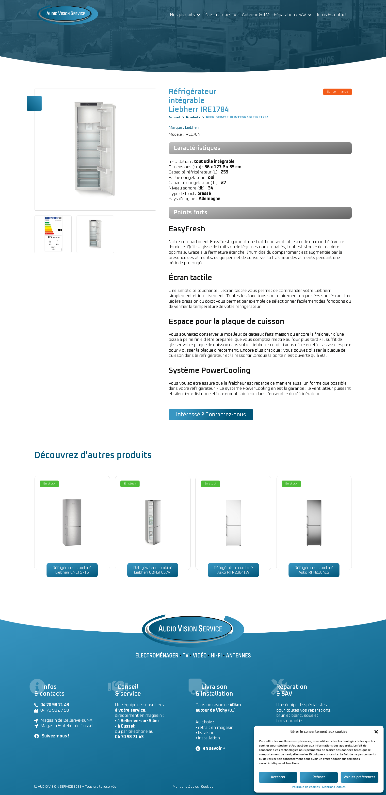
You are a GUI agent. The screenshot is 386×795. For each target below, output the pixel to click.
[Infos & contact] (331, 15)
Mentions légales (334, 787)
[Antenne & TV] (255, 15)
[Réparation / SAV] (292, 15)
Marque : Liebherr (184, 127)
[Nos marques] (221, 15)
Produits (193, 117)
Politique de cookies (306, 787)
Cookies (207, 786)
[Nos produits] (185, 15)
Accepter (278, 777)
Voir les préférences (359, 777)
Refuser (318, 777)
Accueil (174, 117)
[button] (376, 731)
